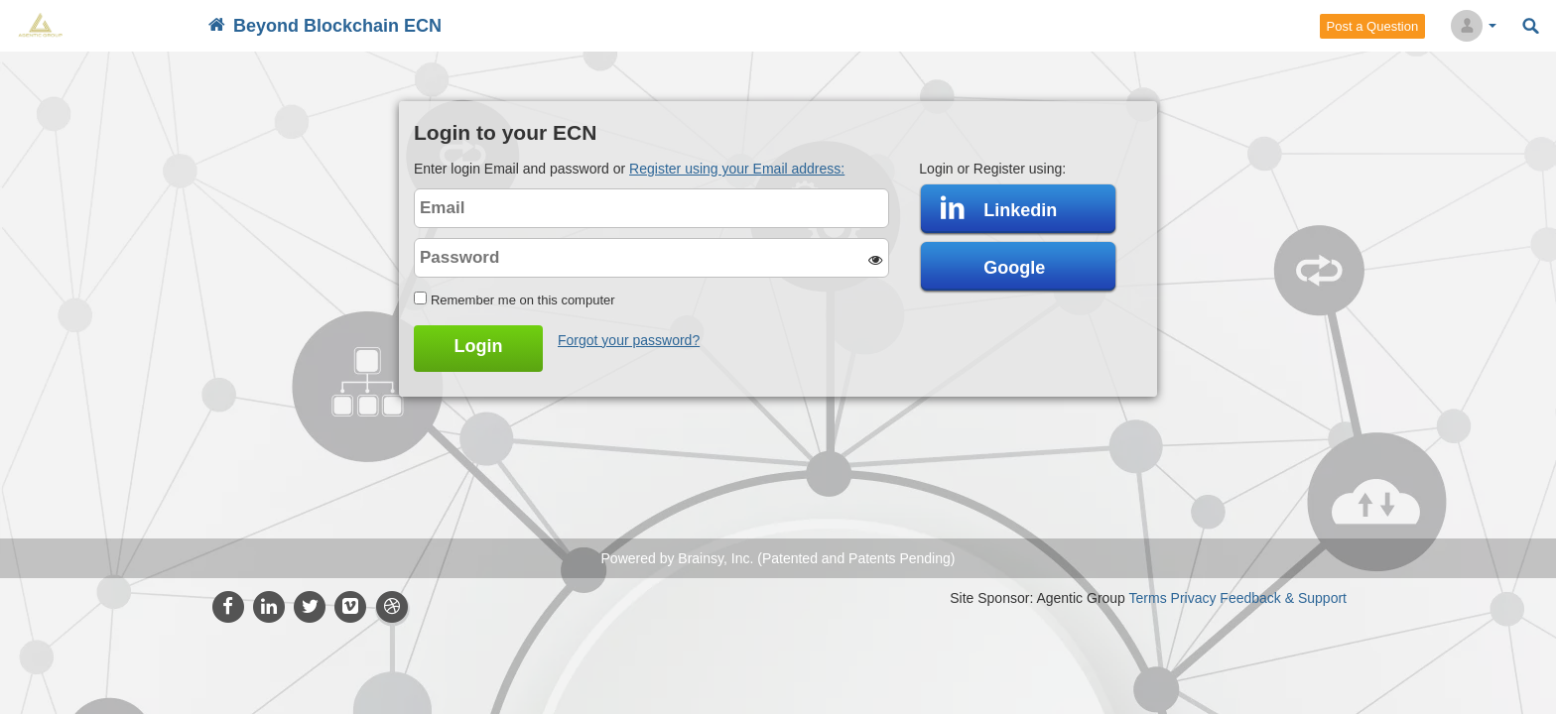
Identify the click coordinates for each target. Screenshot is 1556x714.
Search (1530, 26)
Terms (1148, 598)
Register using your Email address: (736, 169)
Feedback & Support (1283, 598)
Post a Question (1373, 26)
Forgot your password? (629, 340)
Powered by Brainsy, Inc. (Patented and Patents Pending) (778, 558)
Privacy (1194, 598)
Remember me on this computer (523, 300)
